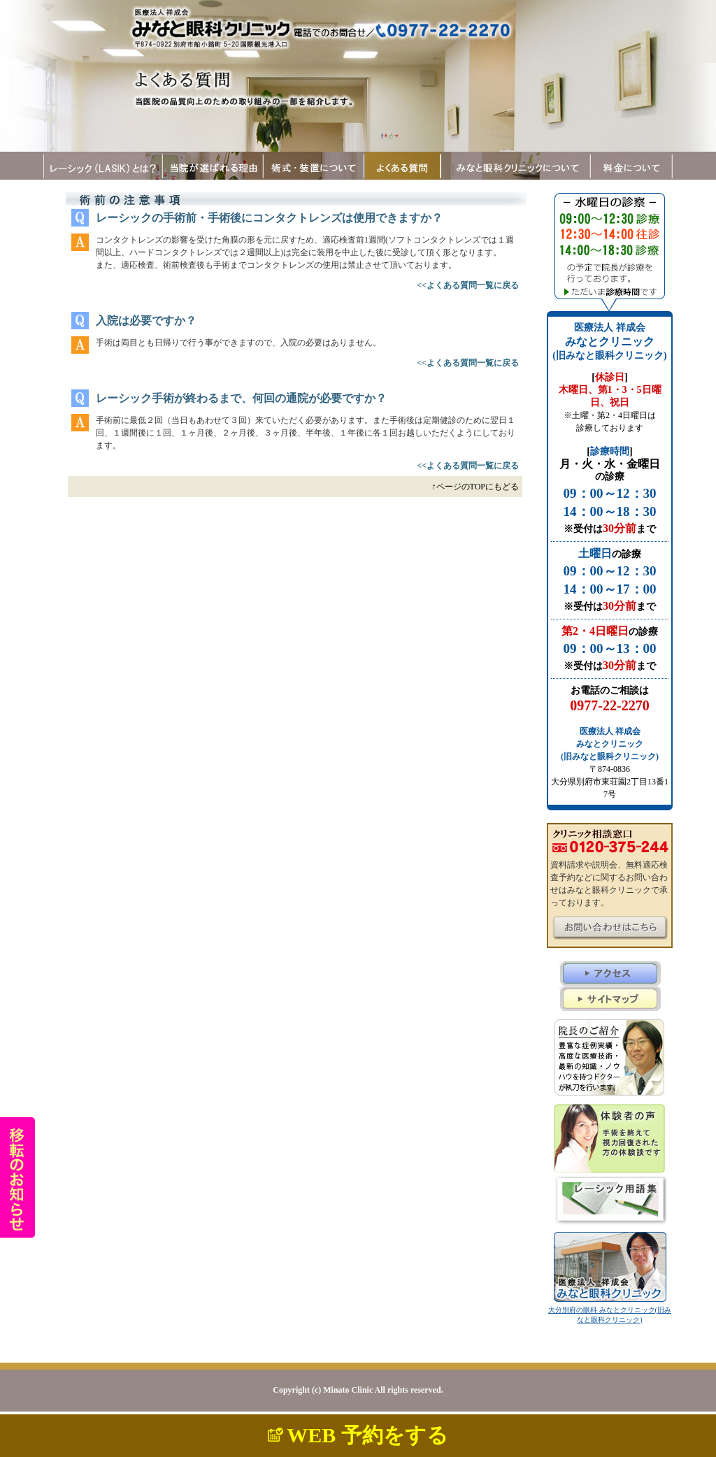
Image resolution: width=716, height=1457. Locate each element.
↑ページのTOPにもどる (475, 486)
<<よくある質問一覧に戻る (468, 285)
